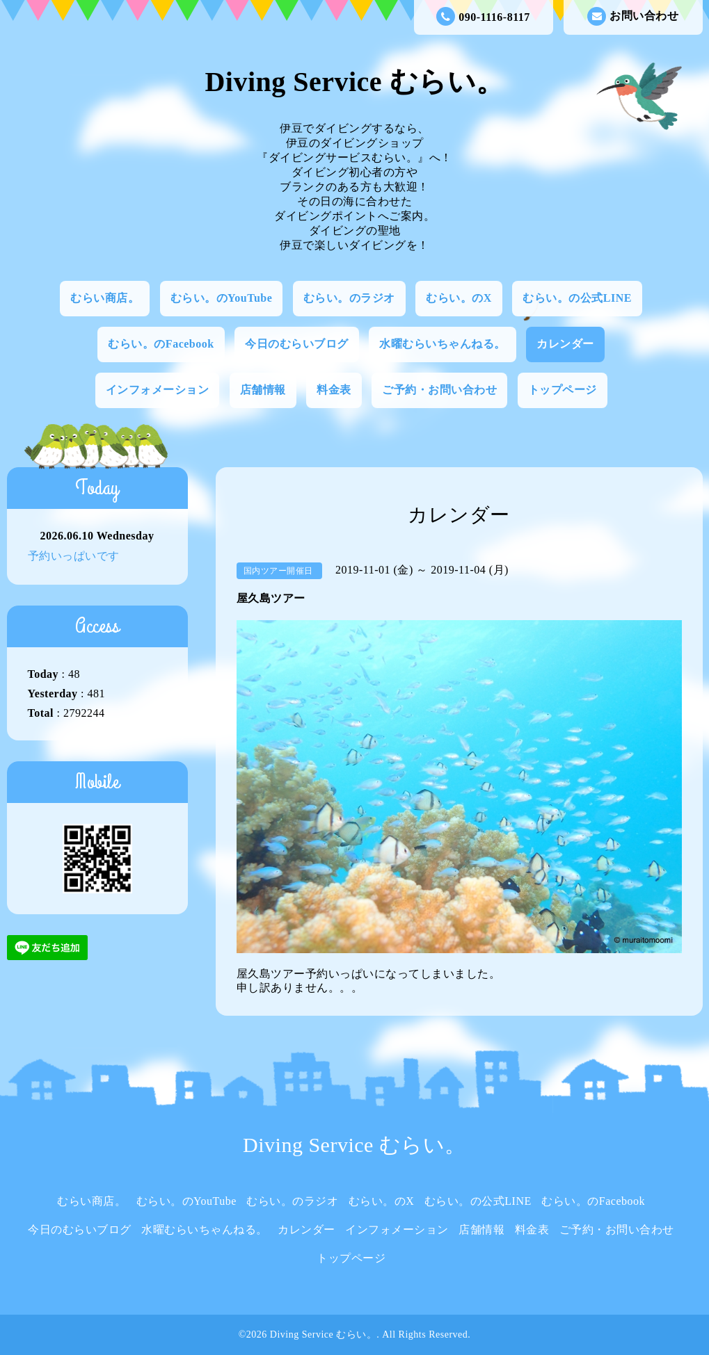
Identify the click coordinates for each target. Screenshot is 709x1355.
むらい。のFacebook (161, 344)
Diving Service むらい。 (354, 81)
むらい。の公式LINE (577, 298)
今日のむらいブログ (297, 344)
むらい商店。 (104, 298)
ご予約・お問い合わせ (439, 390)
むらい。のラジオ (349, 298)
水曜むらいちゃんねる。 (442, 344)
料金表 (334, 390)
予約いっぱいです (74, 556)
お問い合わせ (632, 16)
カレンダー (565, 344)
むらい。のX (459, 298)
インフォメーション (157, 390)
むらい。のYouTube (221, 298)
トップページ (562, 390)
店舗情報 (263, 390)
